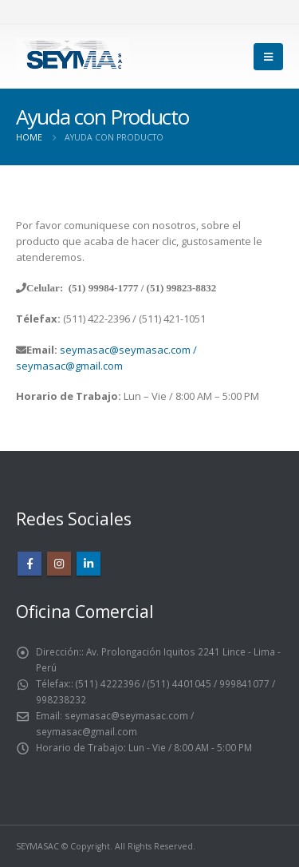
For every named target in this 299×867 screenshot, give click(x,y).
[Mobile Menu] (268, 56)
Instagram (59, 564)
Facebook (29, 564)
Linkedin (88, 564)
